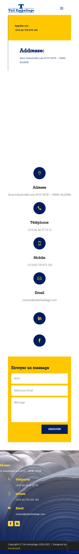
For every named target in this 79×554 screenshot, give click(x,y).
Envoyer (54, 429)
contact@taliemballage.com (39, 300)
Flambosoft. (14, 548)
